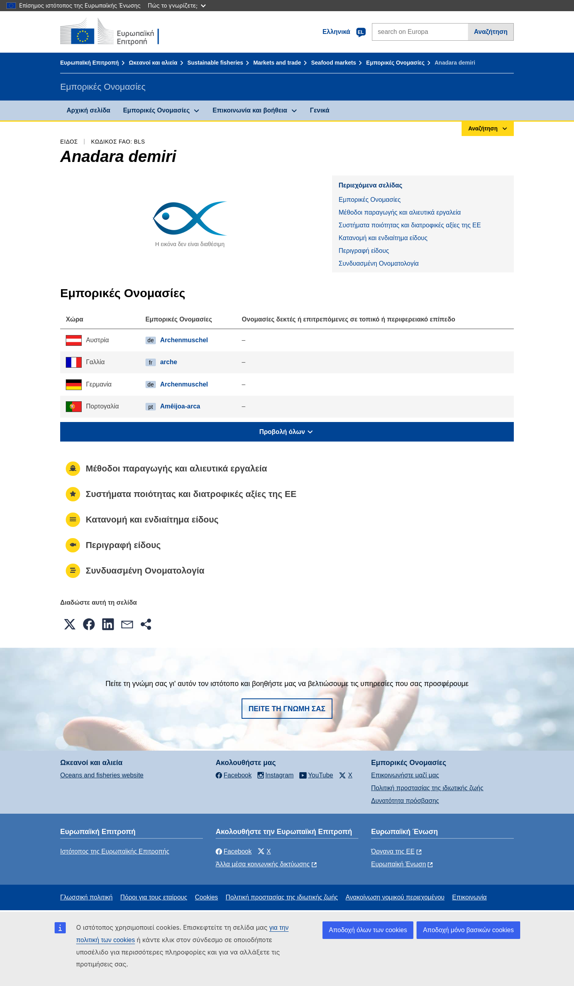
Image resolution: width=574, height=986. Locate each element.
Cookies (206, 897)
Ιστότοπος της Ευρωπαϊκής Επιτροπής (114, 851)
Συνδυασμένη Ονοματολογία (378, 263)
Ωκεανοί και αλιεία (153, 62)
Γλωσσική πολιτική (86, 897)
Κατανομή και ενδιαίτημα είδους (382, 238)
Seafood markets (333, 62)
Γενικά (320, 110)
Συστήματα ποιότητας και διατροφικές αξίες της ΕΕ (409, 225)
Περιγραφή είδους (363, 250)
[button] (70, 624)
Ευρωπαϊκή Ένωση (398, 864)
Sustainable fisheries (215, 62)
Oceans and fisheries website (102, 775)
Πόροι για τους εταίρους (153, 897)
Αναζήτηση (490, 31)
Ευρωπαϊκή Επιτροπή (89, 62)
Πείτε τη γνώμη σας (287, 709)
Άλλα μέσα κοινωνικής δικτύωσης (263, 864)
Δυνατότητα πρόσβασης (405, 800)
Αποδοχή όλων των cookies (368, 930)
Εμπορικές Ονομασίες (395, 62)
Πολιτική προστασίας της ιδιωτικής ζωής (427, 788)
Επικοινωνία (469, 897)
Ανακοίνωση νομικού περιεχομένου (395, 897)
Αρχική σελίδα (88, 110)
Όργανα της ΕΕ (393, 851)
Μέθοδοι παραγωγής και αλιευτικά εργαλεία (399, 212)
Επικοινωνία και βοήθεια (249, 110)
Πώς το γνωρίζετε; (177, 5)
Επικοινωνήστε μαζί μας (405, 775)
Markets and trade (277, 62)
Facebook (234, 851)
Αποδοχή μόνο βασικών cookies (468, 930)
